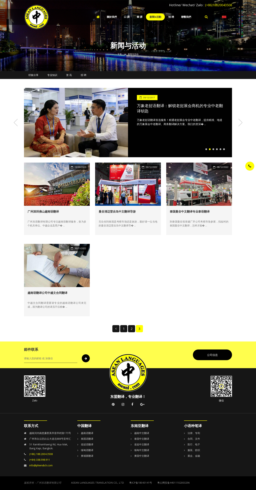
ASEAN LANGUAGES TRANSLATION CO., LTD (97, 482)
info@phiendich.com (41, 465)
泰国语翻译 (87, 438)
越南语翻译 (87, 433)
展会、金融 (194, 455)
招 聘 (171, 16)
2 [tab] (210, 149)
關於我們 (112, 16)
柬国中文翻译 (141, 455)
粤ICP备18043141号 (140, 482)
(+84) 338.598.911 (39, 459)
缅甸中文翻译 (141, 450)
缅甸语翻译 (87, 450)
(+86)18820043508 (218, 5)
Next (240, 122)
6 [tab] (224, 149)
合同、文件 (194, 438)
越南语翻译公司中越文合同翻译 (47, 293)
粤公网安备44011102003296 (173, 482)
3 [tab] (213, 149)
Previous (16, 122)
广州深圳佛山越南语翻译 (43, 211)
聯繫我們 (186, 16)
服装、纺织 (194, 450)
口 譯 (127, 16)
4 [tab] (217, 149)
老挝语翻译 (87, 444)
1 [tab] (206, 149)
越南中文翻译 (141, 433)
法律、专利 (194, 433)
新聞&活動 (155, 16)
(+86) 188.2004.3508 (41, 454)
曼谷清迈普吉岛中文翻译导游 (117, 211)
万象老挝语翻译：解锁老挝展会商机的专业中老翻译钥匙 (180, 108)
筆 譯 (139, 16)
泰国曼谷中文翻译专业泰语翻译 (190, 211)
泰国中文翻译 (141, 438)
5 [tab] (220, 149)
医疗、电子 (194, 444)
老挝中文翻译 (141, 444)
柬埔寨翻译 (87, 455)
